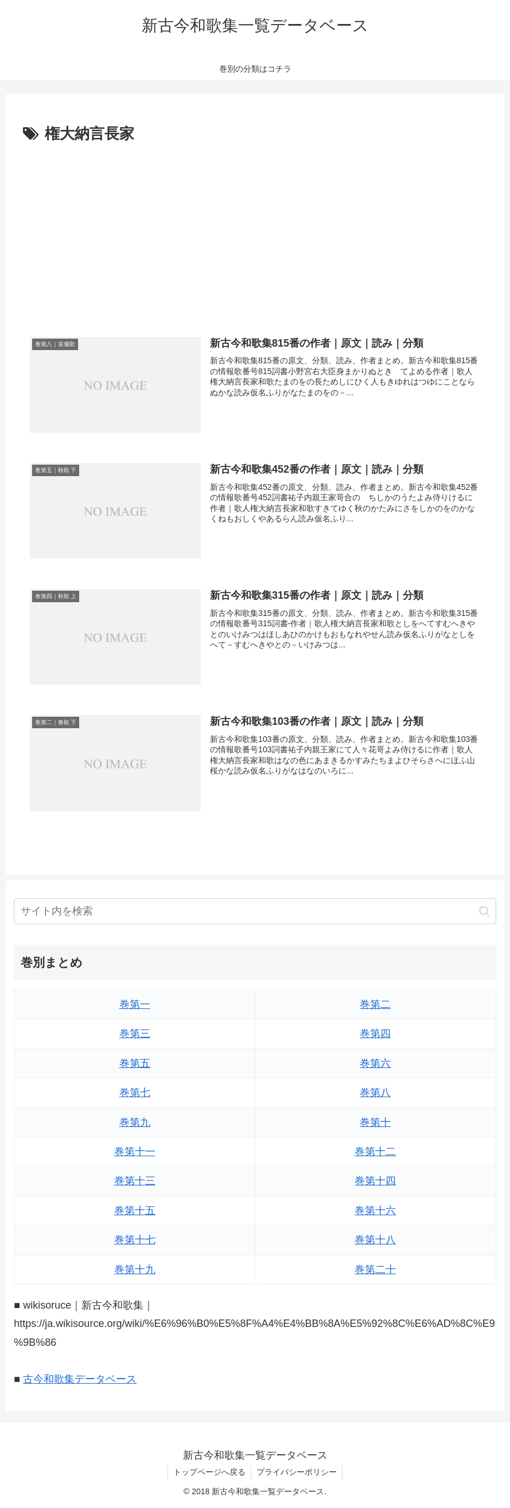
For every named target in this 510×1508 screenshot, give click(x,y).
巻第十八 (375, 1240)
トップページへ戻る (209, 1472)
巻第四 (375, 1034)
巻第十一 (134, 1151)
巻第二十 (375, 1269)
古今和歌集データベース (80, 1379)
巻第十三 (134, 1181)
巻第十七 (134, 1240)
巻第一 (134, 1004)
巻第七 (134, 1092)
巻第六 (375, 1063)
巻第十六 (375, 1210)
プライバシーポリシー (297, 1472)
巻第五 (134, 1063)
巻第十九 (134, 1269)
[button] (484, 911)
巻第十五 (134, 1210)
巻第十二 (375, 1151)
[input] (255, 911)
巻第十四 (375, 1181)
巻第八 (375, 1092)
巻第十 (375, 1122)
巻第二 (375, 1004)
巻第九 (134, 1122)
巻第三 (134, 1034)
